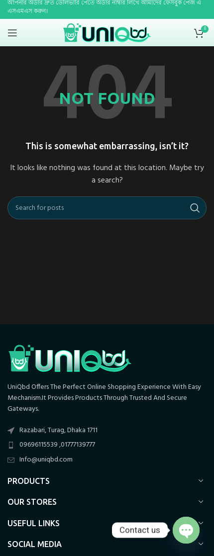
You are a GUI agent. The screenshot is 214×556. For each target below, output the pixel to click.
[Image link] (69, 358)
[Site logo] (107, 32)
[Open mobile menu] (12, 33)
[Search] (107, 207)
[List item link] (107, 445)
